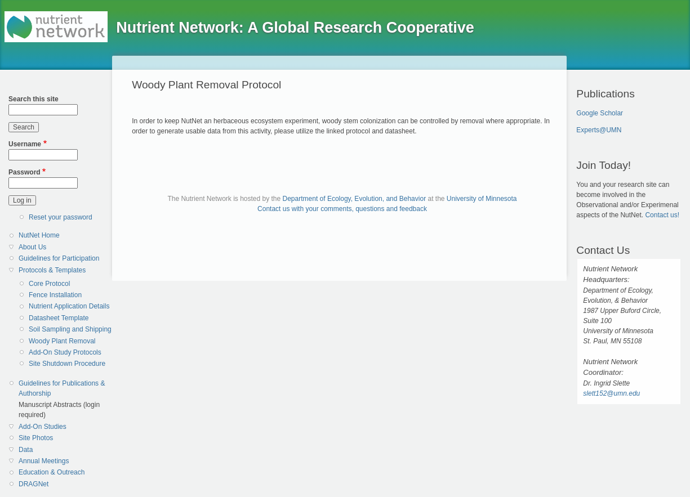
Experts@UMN (598, 130)
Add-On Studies (42, 427)
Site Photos (36, 438)
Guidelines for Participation (59, 258)
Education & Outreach (51, 472)
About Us (32, 247)
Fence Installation (55, 295)
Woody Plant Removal (62, 341)
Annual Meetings (44, 461)
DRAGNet (33, 484)
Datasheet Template (59, 318)
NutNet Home (39, 235)
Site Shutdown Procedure (67, 364)
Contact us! (662, 215)
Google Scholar (599, 113)
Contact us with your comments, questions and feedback (342, 209)
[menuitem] (61, 235)
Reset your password (60, 217)
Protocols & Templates (52, 270)
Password (24, 172)
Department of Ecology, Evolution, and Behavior (354, 199)
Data (26, 450)
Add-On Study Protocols (65, 352)
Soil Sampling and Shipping (70, 329)
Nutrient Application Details (69, 306)
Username (24, 144)
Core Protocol (49, 284)
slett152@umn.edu (611, 393)
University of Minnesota (482, 199)
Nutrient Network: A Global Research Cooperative (295, 27)
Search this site (33, 99)
